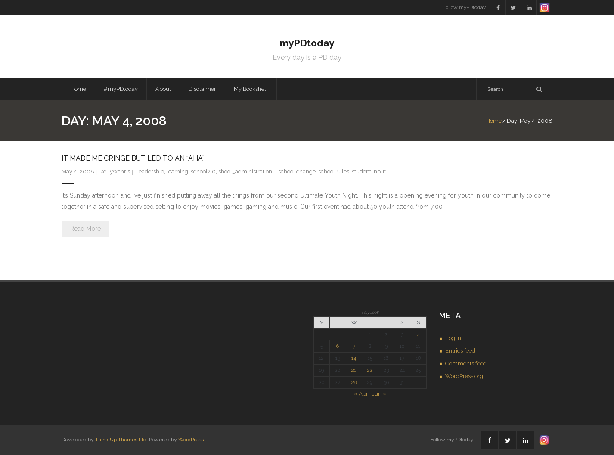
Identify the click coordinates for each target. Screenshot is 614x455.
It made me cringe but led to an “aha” (133, 158)
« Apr (361, 393)
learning (177, 171)
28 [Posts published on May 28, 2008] (354, 382)
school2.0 (203, 171)
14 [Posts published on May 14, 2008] (353, 358)
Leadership (150, 171)
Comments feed (466, 363)
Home (78, 89)
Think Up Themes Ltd (120, 439)
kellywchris (115, 171)
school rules (333, 171)
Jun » (379, 393)
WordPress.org (464, 376)
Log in (453, 338)
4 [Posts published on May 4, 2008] (418, 334)
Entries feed (460, 350)
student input (369, 171)
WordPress (191, 439)
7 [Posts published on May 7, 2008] (354, 346)
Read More (85, 228)
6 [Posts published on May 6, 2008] (337, 346)
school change (297, 171)
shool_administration (245, 171)
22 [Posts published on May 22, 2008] (369, 370)
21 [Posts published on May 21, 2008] (353, 370)
